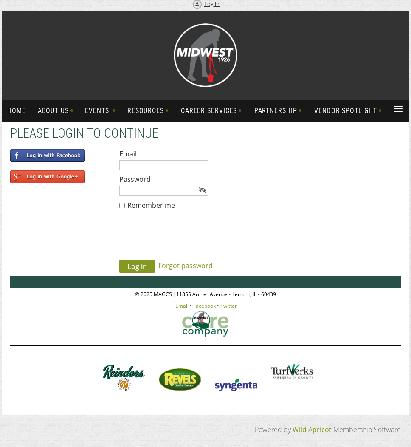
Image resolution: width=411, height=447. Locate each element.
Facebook (204, 305)
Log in (212, 4)
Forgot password (185, 265)
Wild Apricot (312, 429)
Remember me (151, 205)
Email (182, 305)
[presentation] (183, 239)
